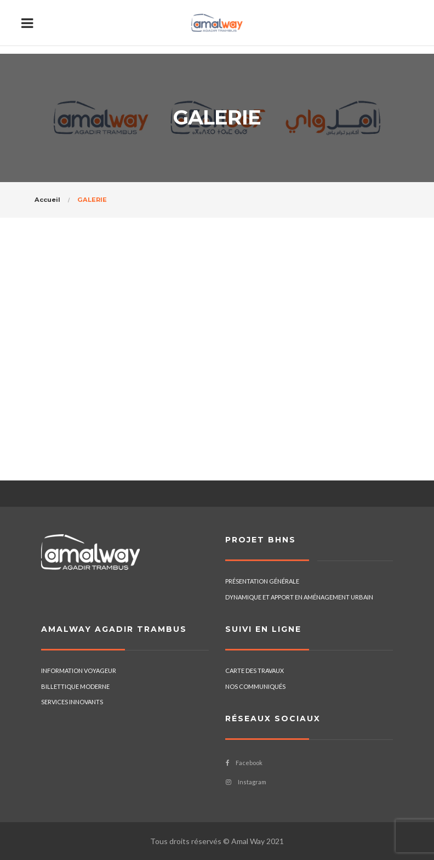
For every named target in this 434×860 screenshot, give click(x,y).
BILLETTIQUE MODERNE (75, 686)
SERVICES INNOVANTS (72, 701)
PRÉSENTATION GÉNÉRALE (262, 581)
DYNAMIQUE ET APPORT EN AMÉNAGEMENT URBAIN (299, 597)
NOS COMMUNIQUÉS (255, 686)
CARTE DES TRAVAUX (254, 670)
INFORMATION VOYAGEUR (78, 670)
